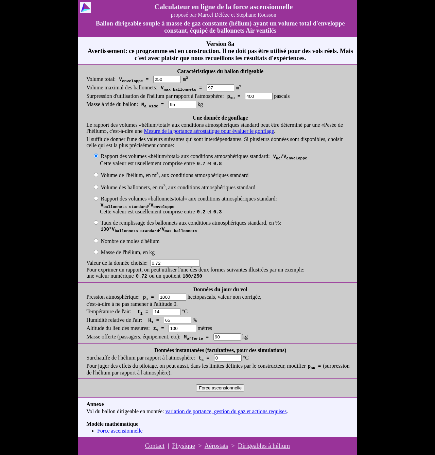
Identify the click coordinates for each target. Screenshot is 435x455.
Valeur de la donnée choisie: (116, 263)
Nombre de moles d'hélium (130, 241)
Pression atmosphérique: (113, 297)
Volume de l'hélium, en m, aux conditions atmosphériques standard (174, 175)
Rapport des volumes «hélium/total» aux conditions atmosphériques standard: (185, 156)
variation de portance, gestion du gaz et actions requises (226, 411)
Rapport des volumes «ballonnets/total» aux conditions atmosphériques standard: (189, 199)
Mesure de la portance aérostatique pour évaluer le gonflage (209, 131)
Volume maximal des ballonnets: (121, 87)
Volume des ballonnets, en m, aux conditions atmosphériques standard (178, 187)
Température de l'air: (108, 311)
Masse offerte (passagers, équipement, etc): (133, 336)
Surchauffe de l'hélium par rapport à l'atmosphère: (140, 358)
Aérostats (216, 445)
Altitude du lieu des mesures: (118, 328)
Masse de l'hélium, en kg (128, 252)
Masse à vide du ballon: (112, 104)
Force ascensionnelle (120, 431)
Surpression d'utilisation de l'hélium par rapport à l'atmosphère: (155, 96)
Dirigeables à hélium (264, 445)
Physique (183, 445)
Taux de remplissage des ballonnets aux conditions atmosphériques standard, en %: (191, 223)
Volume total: (101, 79)
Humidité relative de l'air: (114, 320)
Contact (154, 445)
